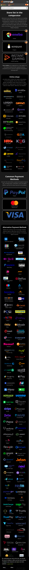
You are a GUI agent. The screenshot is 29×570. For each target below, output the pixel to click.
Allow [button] (12, 567)
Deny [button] (4, 567)
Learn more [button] (10, 563)
